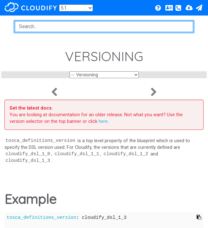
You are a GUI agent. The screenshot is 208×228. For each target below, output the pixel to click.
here (103, 121)
